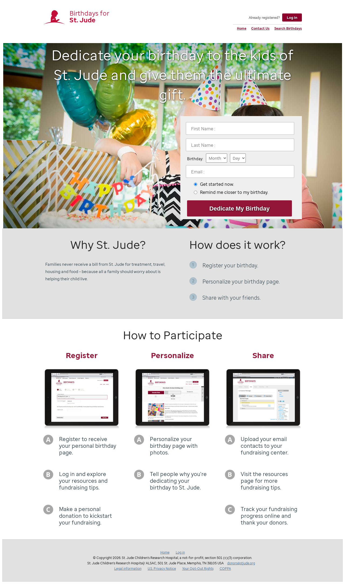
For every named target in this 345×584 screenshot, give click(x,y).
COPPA (225, 568)
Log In (292, 17)
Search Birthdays (288, 28)
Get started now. (217, 184)
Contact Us (260, 28)
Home (241, 28)
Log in (180, 552)
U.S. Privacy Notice (162, 568)
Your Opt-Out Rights (197, 568)
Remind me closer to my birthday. (234, 192)
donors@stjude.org (241, 563)
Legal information (128, 568)
